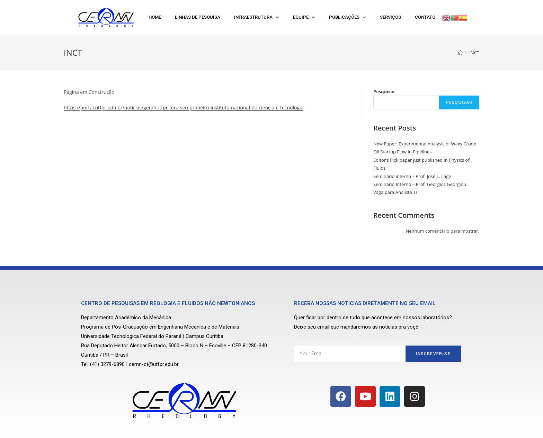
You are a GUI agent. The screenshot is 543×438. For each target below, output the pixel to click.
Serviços (390, 17)
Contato (425, 17)
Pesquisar (384, 91)
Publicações (347, 17)
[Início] (460, 53)
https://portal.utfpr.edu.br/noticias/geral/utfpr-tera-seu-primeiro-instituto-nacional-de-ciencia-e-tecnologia (183, 107)
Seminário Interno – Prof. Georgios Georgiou (419, 184)
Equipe (304, 17)
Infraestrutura (256, 17)
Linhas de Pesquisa (197, 17)
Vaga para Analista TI (395, 192)
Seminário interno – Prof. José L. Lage (412, 176)
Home (155, 17)
